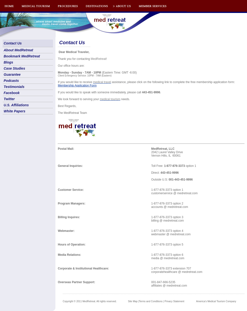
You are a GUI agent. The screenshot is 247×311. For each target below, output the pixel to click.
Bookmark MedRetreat (22, 56)
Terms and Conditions (151, 301)
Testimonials (14, 87)
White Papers (14, 111)
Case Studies (14, 68)
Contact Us (13, 43)
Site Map (132, 301)
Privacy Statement (174, 301)
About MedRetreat (18, 50)
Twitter (9, 99)
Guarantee (12, 74)
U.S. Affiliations (16, 105)
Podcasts (11, 81)
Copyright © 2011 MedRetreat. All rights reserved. (90, 301)
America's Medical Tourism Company (216, 301)
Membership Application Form (77, 85)
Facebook (12, 93)
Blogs (8, 62)
